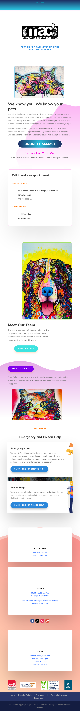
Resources (38, 698)
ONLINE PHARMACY (39, 144)
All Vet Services (21, 369)
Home (12, 695)
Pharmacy (40, 695)
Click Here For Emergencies (29, 469)
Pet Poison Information (57, 695)
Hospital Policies (25, 695)
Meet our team (26, 348)
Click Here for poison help (29, 505)
